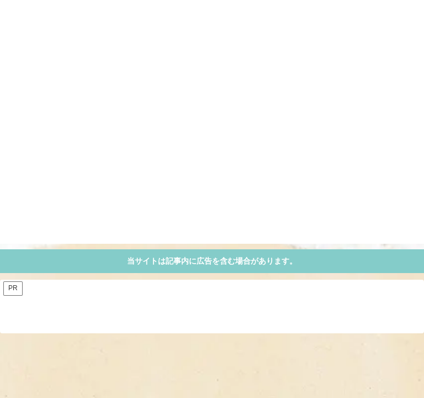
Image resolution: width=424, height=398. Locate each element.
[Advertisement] (212, 166)
